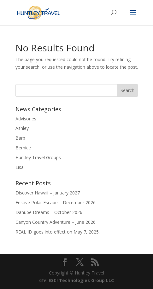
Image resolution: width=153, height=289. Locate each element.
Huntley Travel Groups (38, 157)
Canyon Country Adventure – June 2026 (55, 222)
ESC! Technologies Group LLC (81, 280)
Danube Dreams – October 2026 (48, 212)
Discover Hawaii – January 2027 (47, 193)
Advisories (25, 119)
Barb (20, 138)
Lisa (19, 167)
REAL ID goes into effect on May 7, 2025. (57, 232)
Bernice (23, 148)
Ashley (22, 128)
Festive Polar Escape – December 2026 (55, 202)
